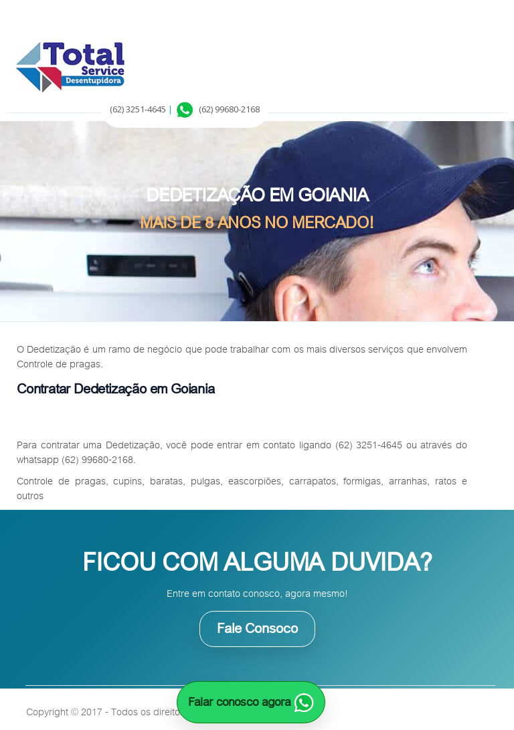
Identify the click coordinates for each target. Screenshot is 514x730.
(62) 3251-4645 (138, 109)
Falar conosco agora (251, 702)
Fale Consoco (257, 628)
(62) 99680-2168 (229, 109)
